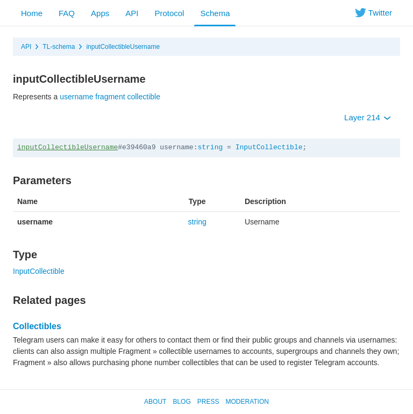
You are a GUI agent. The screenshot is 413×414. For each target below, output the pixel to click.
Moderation (246, 401)
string (210, 147)
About (155, 401)
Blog (181, 401)
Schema (215, 13)
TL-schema (58, 46)
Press (208, 401)
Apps (100, 13)
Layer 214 (367, 117)
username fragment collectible (110, 96)
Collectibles (37, 326)
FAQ (67, 13)
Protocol (169, 13)
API (131, 13)
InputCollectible (269, 147)
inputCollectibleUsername (123, 46)
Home (31, 13)
